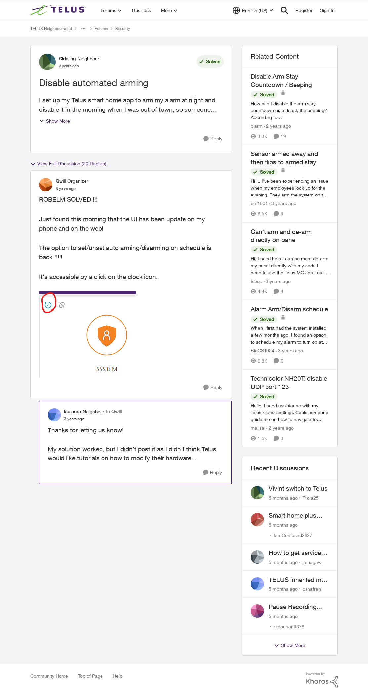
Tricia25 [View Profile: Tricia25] (311, 497)
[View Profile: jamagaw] (257, 557)
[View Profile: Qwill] (45, 184)
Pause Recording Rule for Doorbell (293, 607)
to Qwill (114, 411)
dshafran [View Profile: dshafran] (312, 589)
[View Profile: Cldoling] (47, 62)
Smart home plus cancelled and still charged (293, 516)
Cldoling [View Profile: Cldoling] (67, 58)
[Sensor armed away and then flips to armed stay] (290, 188)
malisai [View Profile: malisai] (258, 428)
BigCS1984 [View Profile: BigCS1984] (262, 350)
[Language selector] (253, 10)
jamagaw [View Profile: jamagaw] (312, 562)
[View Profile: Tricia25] (257, 492)
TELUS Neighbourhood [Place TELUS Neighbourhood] (51, 28)
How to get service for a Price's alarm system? (295, 553)
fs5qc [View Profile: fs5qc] (256, 281)
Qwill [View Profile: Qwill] (61, 181)
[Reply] (213, 138)
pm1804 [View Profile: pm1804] (259, 203)
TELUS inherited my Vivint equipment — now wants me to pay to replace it (299, 580)
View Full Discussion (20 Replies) (68, 164)
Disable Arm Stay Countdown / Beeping (281, 80)
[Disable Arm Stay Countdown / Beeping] (290, 110)
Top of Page (90, 676)
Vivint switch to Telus (298, 488)
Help (117, 676)
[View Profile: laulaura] (54, 414)
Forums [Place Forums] (101, 28)
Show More (54, 121)
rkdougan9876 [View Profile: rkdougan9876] (289, 626)
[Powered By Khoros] (322, 680)
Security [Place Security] (122, 28)
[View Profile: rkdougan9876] (257, 611)
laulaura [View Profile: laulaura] (72, 411)
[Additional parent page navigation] (83, 28)
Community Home (49, 676)
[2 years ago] (277, 125)
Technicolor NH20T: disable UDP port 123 (289, 382)
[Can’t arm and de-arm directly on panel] (290, 265)
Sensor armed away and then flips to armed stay (284, 158)
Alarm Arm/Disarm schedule (289, 309)
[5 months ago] (283, 497)
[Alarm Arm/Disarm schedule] (290, 335)
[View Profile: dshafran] (257, 583)
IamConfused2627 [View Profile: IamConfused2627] (293, 535)
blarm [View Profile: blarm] (257, 126)
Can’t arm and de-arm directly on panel (281, 235)
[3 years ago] (282, 203)
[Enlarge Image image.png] (87, 334)
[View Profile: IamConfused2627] (257, 519)
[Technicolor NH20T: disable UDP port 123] (290, 412)
